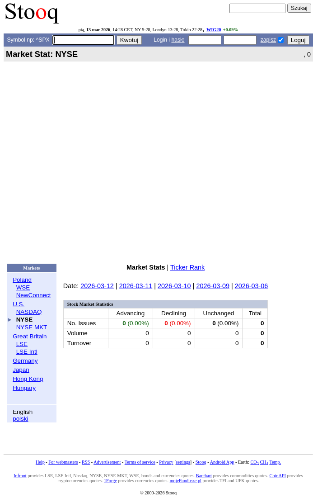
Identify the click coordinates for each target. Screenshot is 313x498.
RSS (86, 462)
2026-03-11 (136, 285)
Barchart (204, 475)
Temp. (275, 462)
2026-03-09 (212, 285)
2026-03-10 (174, 285)
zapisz (268, 40)
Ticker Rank (187, 267)
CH (264, 462)
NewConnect (33, 295)
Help (40, 462)
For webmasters (63, 462)
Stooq (201, 462)
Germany (25, 360)
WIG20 (213, 29)
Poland (22, 279)
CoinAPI (278, 475)
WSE (23, 287)
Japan (21, 369)
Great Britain (30, 336)
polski (20, 418)
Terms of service (140, 462)
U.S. (18, 304)
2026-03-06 (251, 285)
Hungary (24, 387)
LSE (22, 344)
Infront (20, 475)
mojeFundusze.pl (185, 480)
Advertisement (107, 462)
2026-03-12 (97, 285)
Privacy (166, 462)
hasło (177, 40)
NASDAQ (29, 311)
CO (254, 462)
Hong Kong (28, 378)
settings (183, 462)
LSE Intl (26, 351)
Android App (222, 462)
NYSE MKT (31, 327)
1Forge (110, 480)
